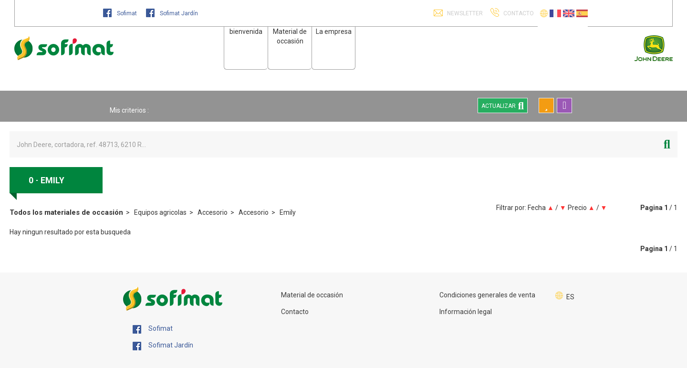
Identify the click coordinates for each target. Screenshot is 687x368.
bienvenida (245, 31)
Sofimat (120, 13)
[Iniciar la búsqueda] (667, 144)
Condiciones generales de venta (487, 295)
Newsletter (464, 13)
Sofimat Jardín (172, 13)
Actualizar (502, 105)
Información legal (465, 311)
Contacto (295, 311)
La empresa (334, 31)
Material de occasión (312, 295)
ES (570, 297)
